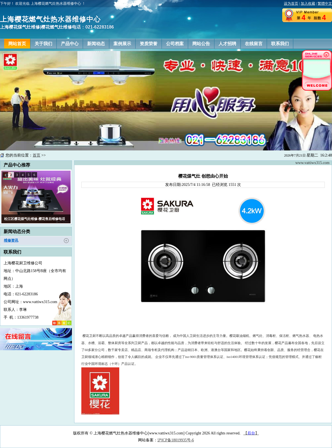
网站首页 (17, 43)
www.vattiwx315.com (312, 163)
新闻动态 (96, 43)
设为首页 (291, 3)
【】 (251, 433)
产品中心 (70, 43)
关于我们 (43, 43)
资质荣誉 (148, 43)
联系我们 (280, 43)
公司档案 (175, 43)
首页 (36, 155)
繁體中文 (325, 3)
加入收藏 (308, 3)
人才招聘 (227, 43)
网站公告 (201, 43)
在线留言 (254, 43)
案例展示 (122, 43)
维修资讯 (11, 240)
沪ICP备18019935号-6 (175, 440)
